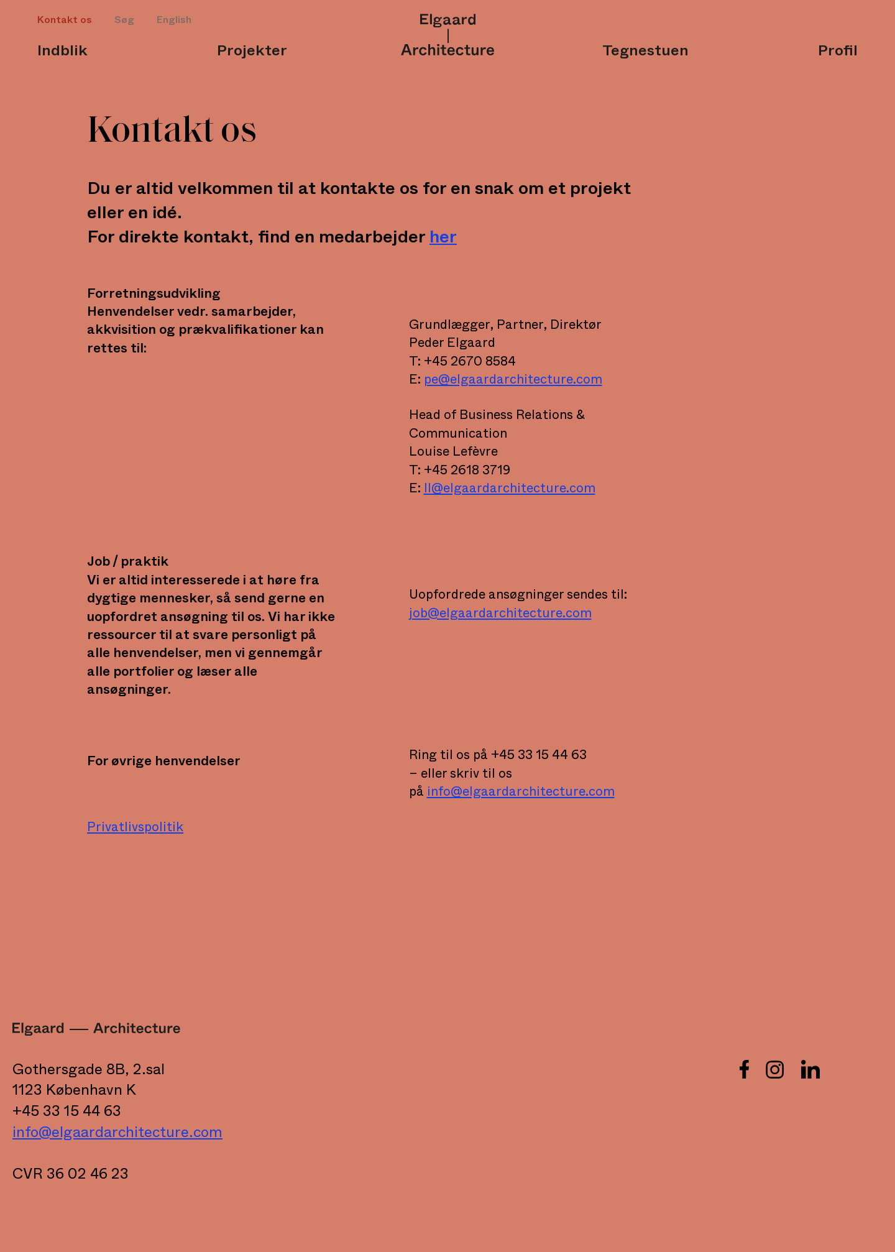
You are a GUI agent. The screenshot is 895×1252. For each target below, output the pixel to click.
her (443, 237)
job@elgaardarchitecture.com (500, 613)
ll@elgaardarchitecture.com (509, 488)
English (174, 20)
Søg (124, 20)
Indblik (62, 51)
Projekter (252, 51)
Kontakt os (64, 20)
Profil (838, 51)
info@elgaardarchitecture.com (521, 791)
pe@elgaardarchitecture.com (513, 379)
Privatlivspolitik (135, 827)
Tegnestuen (645, 51)
